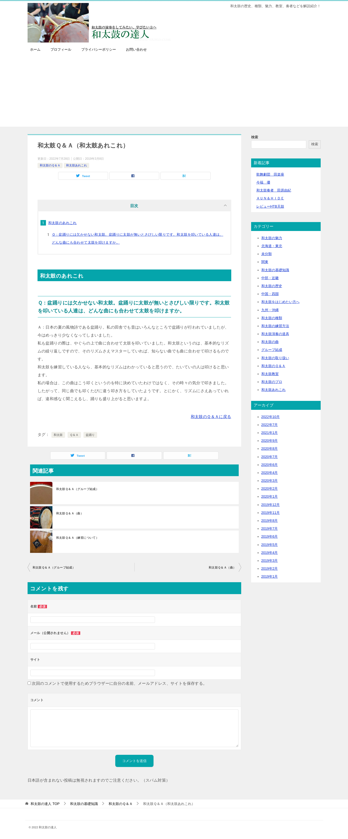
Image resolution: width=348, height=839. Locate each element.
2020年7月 (269, 457)
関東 (264, 262)
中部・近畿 (270, 278)
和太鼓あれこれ (76, 165)
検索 (254, 137)
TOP (45, 804)
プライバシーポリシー (98, 49)
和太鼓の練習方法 (275, 326)
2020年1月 (269, 496)
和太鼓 (58, 435)
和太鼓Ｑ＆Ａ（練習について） (77, 537)
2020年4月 (269, 473)
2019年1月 (269, 576)
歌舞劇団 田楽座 (270, 174)
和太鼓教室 (270, 374)
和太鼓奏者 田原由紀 (273, 190)
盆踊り (90, 435)
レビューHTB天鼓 (270, 206)
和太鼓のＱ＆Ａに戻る (211, 417)
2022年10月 (270, 417)
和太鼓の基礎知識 (275, 270)
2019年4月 (269, 553)
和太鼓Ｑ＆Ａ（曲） (70, 513)
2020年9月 (269, 441)
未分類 (266, 254)
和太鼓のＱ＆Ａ (50, 165)
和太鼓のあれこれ (62, 223)
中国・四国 (270, 294)
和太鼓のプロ (271, 382)
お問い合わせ (136, 49)
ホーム (35, 49)
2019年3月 (269, 561)
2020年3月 (269, 481)
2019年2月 (269, 569)
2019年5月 (269, 545)
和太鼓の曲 (270, 342)
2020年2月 (269, 489)
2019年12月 (270, 505)
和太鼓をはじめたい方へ (280, 302)
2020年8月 (269, 449)
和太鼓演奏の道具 (275, 334)
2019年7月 (269, 529)
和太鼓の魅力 (271, 238)
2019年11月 (270, 513)
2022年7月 (269, 425)
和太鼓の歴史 (271, 286)
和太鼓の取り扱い (275, 358)
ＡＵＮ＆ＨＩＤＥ (270, 198)
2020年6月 (269, 465)
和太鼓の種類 (271, 318)
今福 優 (263, 182)
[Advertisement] (174, 92)
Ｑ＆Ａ (74, 435)
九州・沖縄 (270, 310)
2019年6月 (269, 536)
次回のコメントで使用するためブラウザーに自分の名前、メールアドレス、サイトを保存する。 (119, 683)
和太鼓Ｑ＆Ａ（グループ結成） (77, 489)
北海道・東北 (271, 246)
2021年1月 (269, 433)
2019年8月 (269, 521)
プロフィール (60, 49)
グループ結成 (271, 350)
